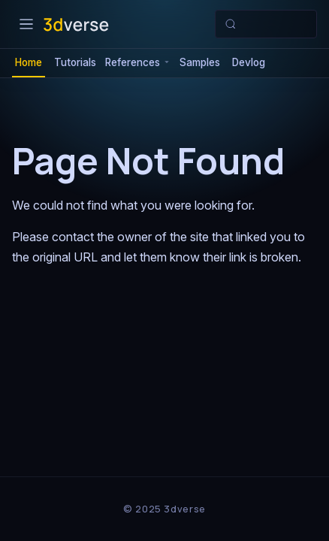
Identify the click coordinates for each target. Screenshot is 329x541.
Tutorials (75, 62)
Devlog (248, 62)
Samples (200, 62)
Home (28, 62)
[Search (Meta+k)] (266, 24)
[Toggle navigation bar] (26, 24)
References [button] (132, 62)
